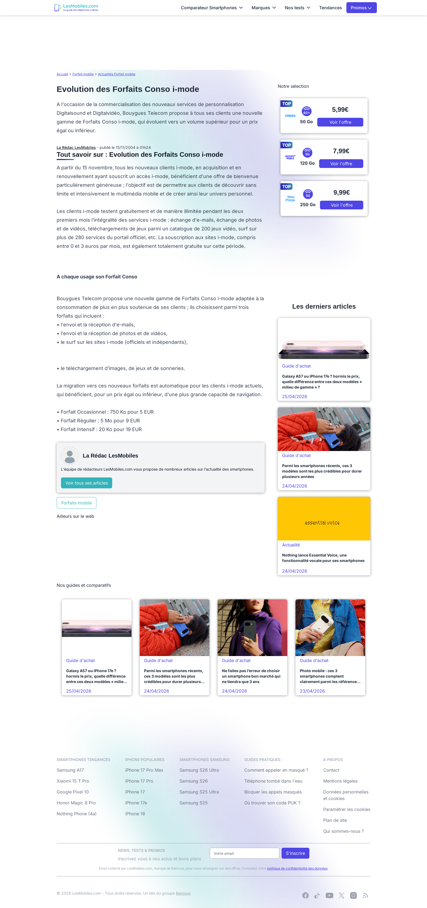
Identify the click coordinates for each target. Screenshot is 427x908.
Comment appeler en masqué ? (276, 770)
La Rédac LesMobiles (76, 147)
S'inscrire (295, 853)
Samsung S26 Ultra (199, 770)
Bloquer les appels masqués (273, 792)
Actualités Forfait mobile (116, 74)
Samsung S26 (193, 781)
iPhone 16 (135, 813)
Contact (331, 770)
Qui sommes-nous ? (343, 831)
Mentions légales (340, 781)
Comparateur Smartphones (212, 7)
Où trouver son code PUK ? (272, 802)
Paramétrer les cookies (346, 809)
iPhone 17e (136, 802)
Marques (264, 7)
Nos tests (297, 7)
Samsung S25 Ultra (199, 792)
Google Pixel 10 (73, 792)
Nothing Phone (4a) (77, 813)
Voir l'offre (340, 122)
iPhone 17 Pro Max (144, 770)
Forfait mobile (83, 74)
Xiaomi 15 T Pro (73, 781)
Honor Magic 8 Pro (76, 802)
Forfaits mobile (76, 503)
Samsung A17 (70, 770)
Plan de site (335, 820)
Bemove (183, 893)
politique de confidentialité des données (297, 868)
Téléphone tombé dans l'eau (273, 781)
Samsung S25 (193, 802)
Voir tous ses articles (86, 483)
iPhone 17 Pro (139, 781)
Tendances (330, 7)
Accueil (62, 74)
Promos (361, 7)
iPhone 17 (135, 792)
